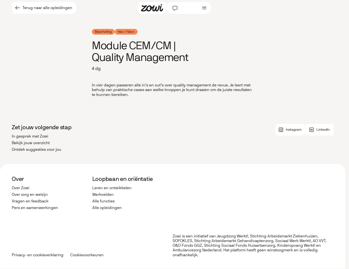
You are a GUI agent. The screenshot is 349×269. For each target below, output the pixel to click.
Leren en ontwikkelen (112, 188)
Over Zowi (20, 188)
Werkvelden (103, 194)
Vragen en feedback (30, 201)
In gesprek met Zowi (30, 136)
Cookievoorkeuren (87, 255)
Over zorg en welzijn (30, 194)
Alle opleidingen (107, 207)
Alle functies (103, 201)
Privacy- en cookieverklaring (37, 255)
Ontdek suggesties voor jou (36, 149)
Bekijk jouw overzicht (31, 142)
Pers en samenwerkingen (35, 207)
